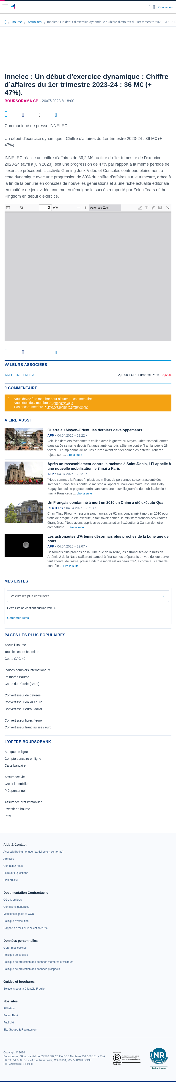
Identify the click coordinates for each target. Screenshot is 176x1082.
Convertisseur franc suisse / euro (28, 727)
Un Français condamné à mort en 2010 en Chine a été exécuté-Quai (105, 503)
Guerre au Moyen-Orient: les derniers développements (94, 430)
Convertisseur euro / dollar (23, 709)
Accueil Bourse (15, 645)
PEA (8, 816)
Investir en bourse (17, 809)
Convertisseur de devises (23, 695)
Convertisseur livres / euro (23, 720)
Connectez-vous (62, 403)
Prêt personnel (15, 790)
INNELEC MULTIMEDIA (19, 375)
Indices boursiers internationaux (27, 670)
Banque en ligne (16, 752)
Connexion (165, 7)
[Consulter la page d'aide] (154, 7)
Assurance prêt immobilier (23, 802)
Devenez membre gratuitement (67, 407)
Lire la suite (74, 454)
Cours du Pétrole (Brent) (22, 684)
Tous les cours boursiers (22, 652)
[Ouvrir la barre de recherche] (150, 7)
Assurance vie (15, 777)
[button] (5, 7)
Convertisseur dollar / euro (23, 702)
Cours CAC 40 (15, 658)
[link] (33, 851)
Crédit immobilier (17, 784)
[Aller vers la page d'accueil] (13, 7)
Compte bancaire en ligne (23, 758)
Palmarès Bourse (17, 677)
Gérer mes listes (18, 618)
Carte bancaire (15, 765)
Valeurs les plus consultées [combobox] (30, 596)
